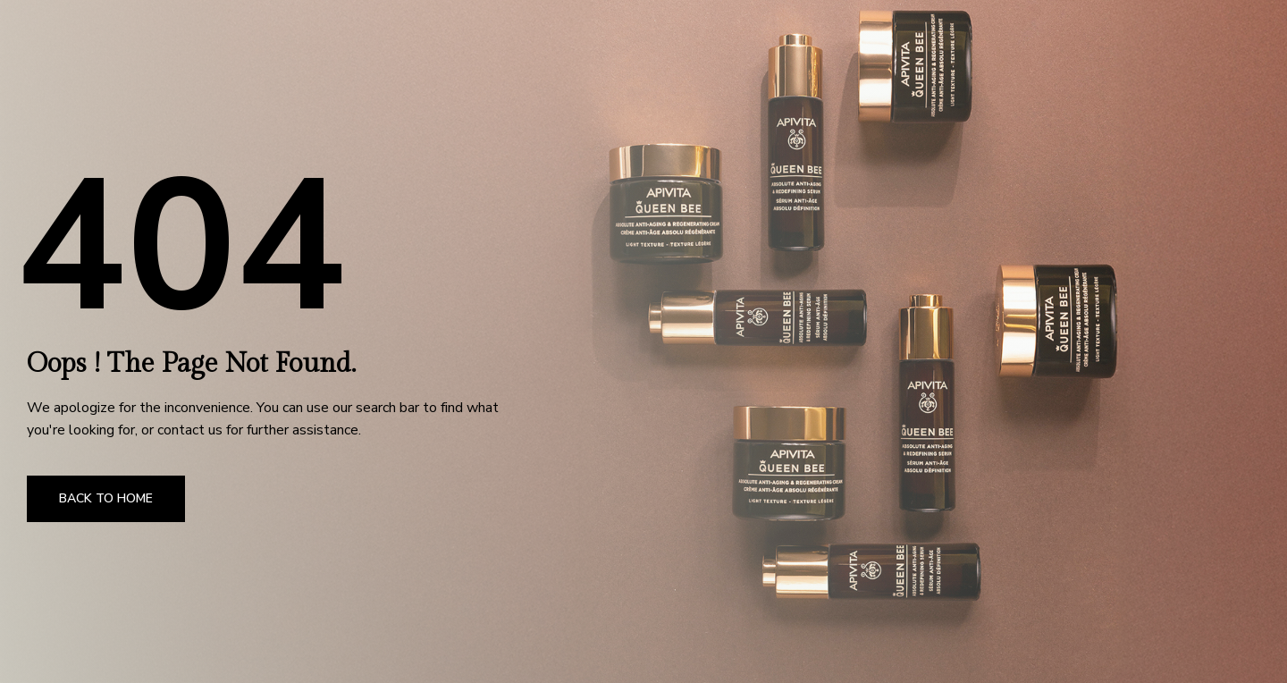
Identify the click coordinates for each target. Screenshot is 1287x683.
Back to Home (106, 498)
